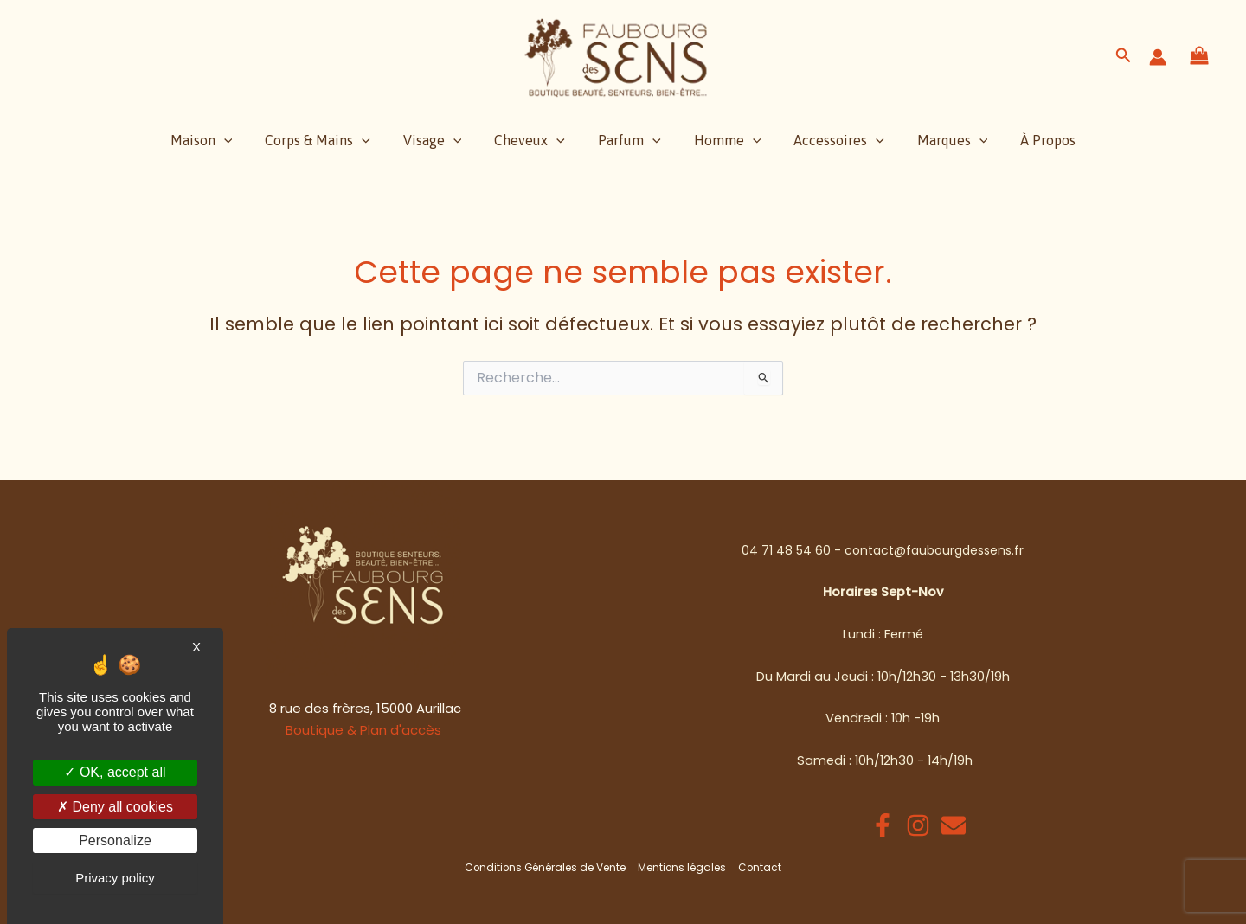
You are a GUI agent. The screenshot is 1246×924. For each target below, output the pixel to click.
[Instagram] (918, 825)
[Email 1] (953, 825)
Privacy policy (115, 877)
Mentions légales (683, 867)
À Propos (1027, 140)
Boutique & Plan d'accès (363, 730)
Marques (937, 140)
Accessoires (828, 140)
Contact (760, 867)
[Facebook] (882, 825)
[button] (1123, 57)
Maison (222, 140)
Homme (722, 140)
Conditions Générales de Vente (546, 867)
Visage (443, 140)
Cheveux (534, 140)
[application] (245, 140)
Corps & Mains (333, 140)
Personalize (115, 840)
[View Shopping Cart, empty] (1200, 57)
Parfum (629, 140)
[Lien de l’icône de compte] (1157, 57)
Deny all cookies (115, 806)
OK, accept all (114, 772)
